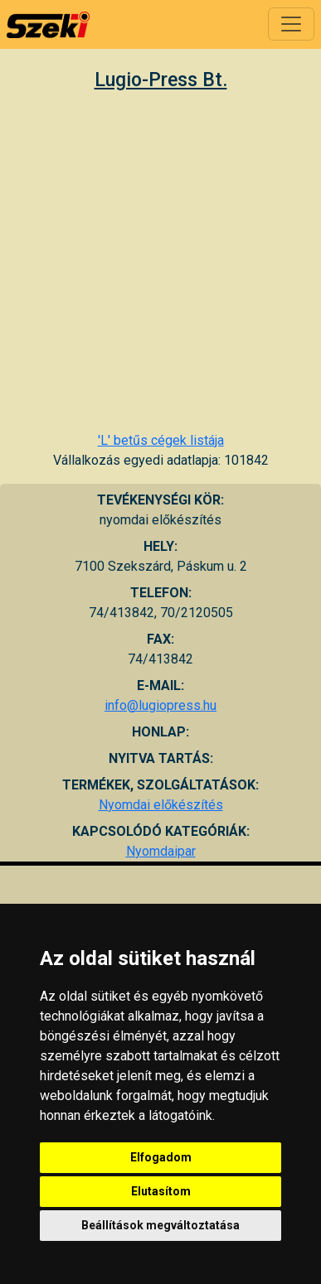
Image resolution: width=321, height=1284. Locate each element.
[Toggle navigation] (291, 24)
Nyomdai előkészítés (161, 805)
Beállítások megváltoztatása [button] (160, 1225)
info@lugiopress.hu (160, 705)
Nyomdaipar (161, 851)
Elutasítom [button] (161, 1191)
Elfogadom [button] (161, 1157)
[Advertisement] (155, 260)
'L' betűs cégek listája (161, 440)
